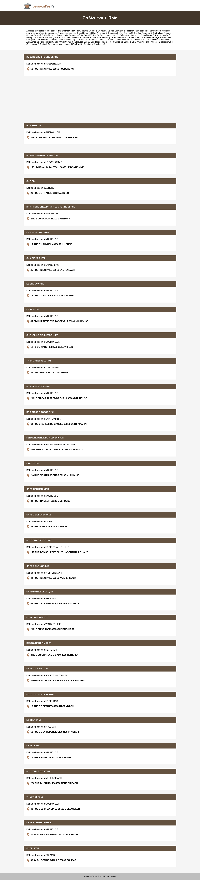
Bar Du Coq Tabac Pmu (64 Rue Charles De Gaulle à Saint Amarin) (114, 42)
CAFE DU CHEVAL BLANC (40, 694)
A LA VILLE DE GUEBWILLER (42, 335)
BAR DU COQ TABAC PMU (40, 412)
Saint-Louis (120, 31)
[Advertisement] (100, 99)
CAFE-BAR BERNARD (37, 489)
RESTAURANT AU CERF (38, 643)
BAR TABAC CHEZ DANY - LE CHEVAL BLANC (50, 207)
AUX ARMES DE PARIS (38, 386)
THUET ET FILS (34, 797)
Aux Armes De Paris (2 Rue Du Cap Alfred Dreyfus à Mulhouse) (54, 42)
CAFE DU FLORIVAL (37, 669)
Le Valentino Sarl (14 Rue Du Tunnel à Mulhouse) (59, 37)
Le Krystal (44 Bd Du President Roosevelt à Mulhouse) (50, 40)
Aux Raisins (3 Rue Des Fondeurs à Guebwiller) (141, 33)
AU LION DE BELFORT (38, 771)
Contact (112, 876)
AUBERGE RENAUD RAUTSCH (42, 155)
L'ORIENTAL (33, 463)
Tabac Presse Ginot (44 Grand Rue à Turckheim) (148, 40)
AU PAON (31, 181)
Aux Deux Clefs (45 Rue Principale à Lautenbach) (104, 37)
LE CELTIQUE (33, 720)
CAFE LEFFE (33, 746)
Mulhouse (102, 31)
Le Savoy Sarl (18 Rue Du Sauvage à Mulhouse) (149, 37)
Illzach (131, 31)
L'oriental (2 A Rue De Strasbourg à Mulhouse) (84, 44)
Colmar (111, 31)
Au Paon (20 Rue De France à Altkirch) (98, 35)
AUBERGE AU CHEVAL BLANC (42, 57)
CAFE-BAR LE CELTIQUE (39, 592)
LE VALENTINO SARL (38, 232)
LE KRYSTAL (33, 309)
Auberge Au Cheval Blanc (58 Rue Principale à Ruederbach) (92, 33)
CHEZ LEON (32, 848)
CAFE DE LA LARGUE (37, 566)
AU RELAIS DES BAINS (38, 540)
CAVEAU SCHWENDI (37, 617)
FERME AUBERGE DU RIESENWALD (45, 438)
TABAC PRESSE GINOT (38, 361)
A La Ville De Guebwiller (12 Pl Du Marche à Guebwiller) (101, 40)
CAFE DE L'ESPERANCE (38, 515)
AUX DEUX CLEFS (36, 258)
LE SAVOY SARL (35, 284)
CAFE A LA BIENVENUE (39, 823)
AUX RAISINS (34, 126)
